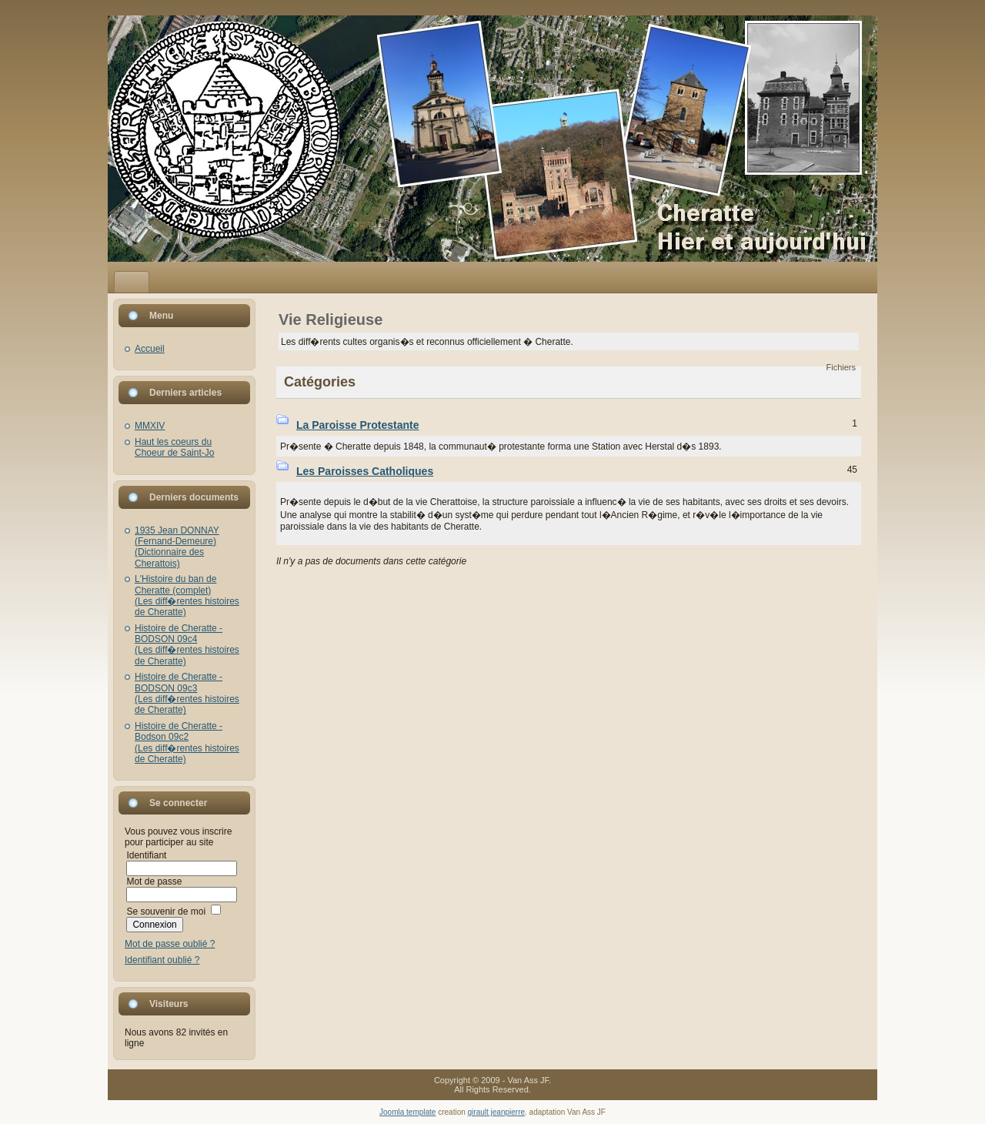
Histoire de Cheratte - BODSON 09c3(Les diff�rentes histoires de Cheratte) (187, 693)
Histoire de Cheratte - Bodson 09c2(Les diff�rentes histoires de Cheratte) (187, 742)
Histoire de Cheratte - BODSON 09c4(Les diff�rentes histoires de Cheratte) (187, 645)
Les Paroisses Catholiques (364, 471)
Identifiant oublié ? (162, 960)
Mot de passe (154, 881)
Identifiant (146, 855)
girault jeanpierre (497, 1112)
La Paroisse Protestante (357, 425)
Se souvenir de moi (165, 911)
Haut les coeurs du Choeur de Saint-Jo (174, 447)
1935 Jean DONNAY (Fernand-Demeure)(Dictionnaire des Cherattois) (177, 547)
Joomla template (407, 1112)
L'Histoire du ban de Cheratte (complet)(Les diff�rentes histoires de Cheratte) (187, 595)
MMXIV (150, 425)
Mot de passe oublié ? (170, 943)
